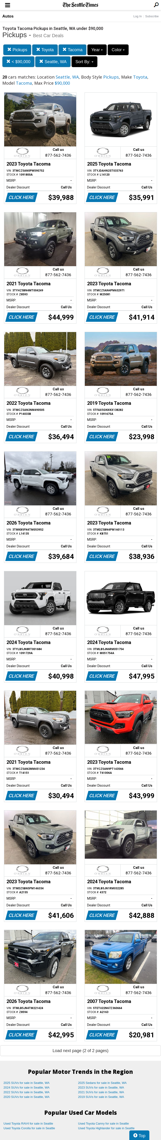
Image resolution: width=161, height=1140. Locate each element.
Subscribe (152, 16)
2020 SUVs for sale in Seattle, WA (26, 1097)
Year (97, 49)
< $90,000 (18, 61)
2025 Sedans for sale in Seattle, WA (102, 1083)
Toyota (45, 49)
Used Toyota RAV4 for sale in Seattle (28, 1123)
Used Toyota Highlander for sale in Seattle (106, 1128)
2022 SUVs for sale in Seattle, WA (26, 1092)
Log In (137, 16)
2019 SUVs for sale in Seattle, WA (101, 1097)
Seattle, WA (52, 61)
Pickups (17, 49)
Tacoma (72, 49)
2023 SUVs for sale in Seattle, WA (101, 1087)
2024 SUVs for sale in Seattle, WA (26, 1087)
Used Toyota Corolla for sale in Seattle (29, 1128)
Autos (8, 16)
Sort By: (84, 61)
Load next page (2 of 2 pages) (80, 1050)
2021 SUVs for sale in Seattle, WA (101, 1092)
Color (118, 49)
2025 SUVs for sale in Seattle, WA (26, 1083)
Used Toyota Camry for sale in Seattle (103, 1123)
